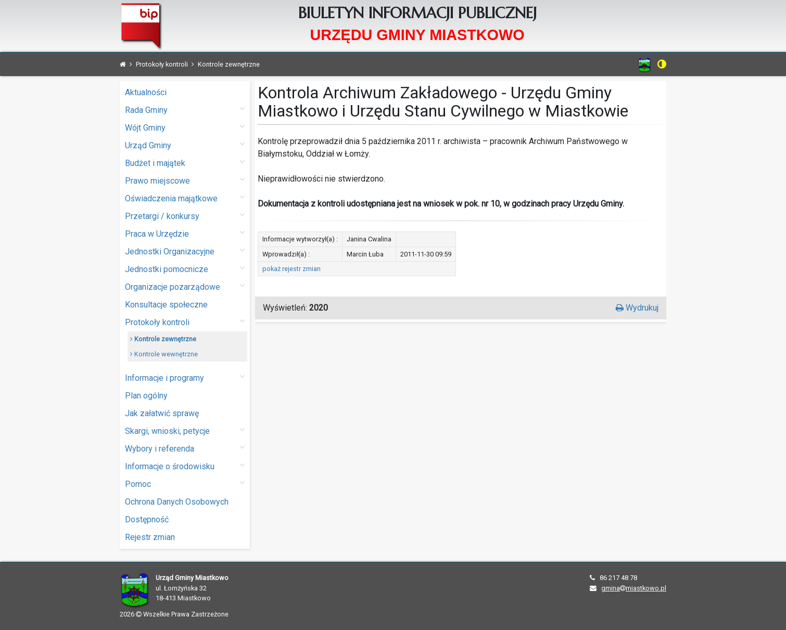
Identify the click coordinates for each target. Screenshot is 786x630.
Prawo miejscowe (185, 180)
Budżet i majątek (185, 162)
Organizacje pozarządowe (185, 286)
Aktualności (146, 92)
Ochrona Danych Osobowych (177, 502)
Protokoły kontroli (185, 321)
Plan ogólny (146, 396)
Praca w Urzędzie (185, 233)
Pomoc (185, 483)
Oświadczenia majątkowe (185, 197)
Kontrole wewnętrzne (164, 354)
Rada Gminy (185, 109)
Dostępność (147, 519)
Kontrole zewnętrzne (163, 339)
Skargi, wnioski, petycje (185, 430)
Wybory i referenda (185, 448)
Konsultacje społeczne (166, 305)
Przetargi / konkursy (185, 215)
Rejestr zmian (150, 537)
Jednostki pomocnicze (185, 268)
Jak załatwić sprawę (162, 413)
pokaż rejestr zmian (291, 269)
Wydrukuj (637, 308)
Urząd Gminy (185, 144)
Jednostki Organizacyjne (185, 251)
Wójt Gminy (185, 127)
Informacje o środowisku (185, 465)
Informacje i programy (185, 377)
